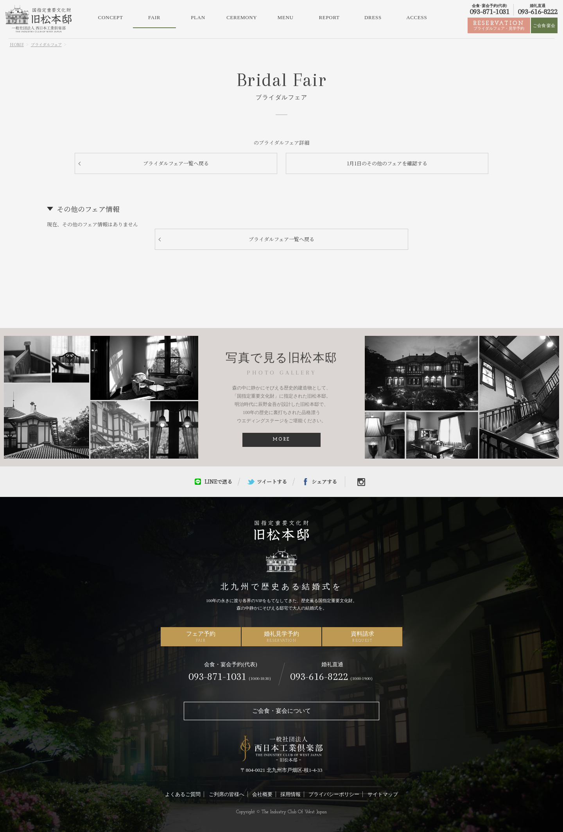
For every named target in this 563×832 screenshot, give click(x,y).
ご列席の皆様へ (226, 794)
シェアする (324, 481)
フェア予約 (201, 636)
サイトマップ (383, 794)
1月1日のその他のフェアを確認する (387, 163)
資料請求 (362, 636)
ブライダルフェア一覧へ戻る (176, 163)
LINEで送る (218, 481)
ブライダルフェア (46, 44)
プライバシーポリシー (333, 794)
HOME (17, 44)
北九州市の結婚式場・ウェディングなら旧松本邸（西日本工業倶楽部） (38, 18)
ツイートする (272, 481)
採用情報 (290, 794)
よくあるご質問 (183, 794)
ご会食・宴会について (281, 711)
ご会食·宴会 (544, 25)
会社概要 (262, 794)
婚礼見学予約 (282, 636)
